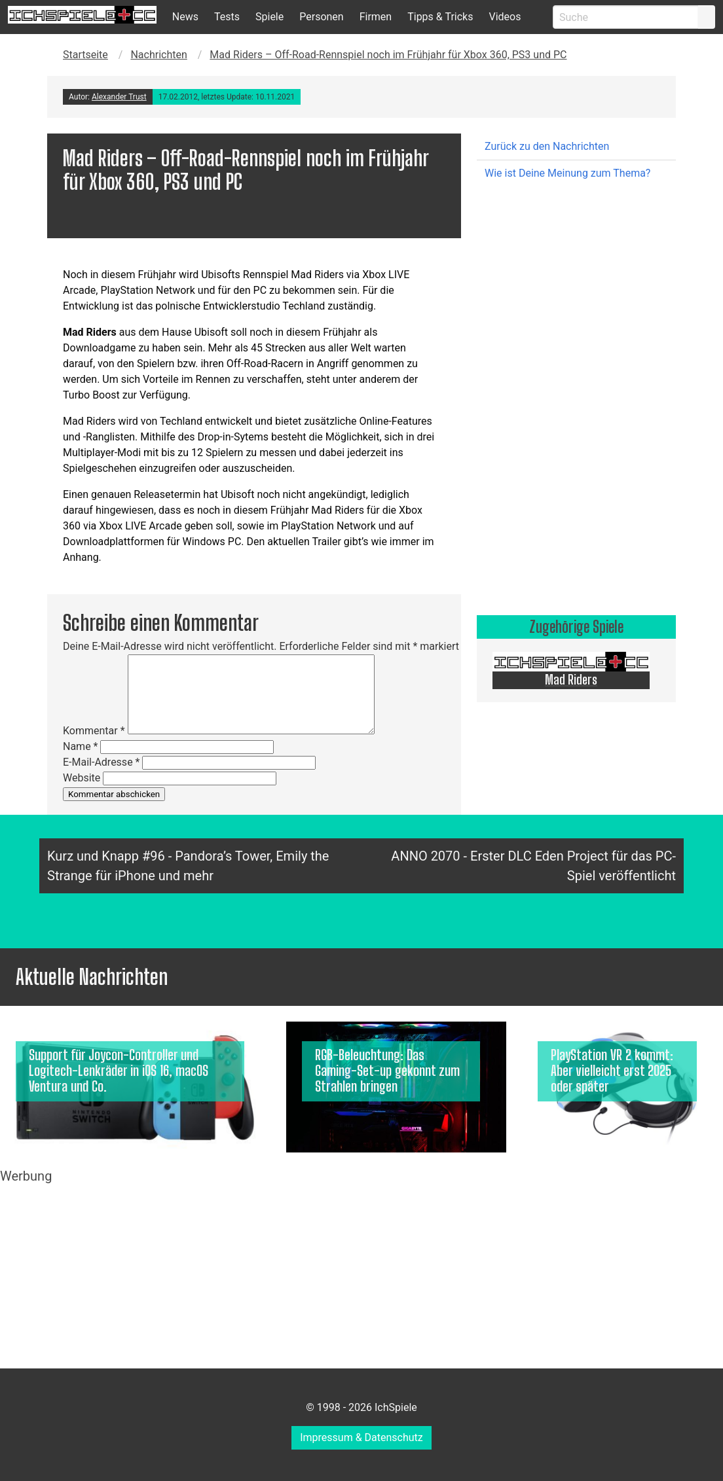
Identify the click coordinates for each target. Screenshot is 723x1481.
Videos (505, 16)
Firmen (376, 16)
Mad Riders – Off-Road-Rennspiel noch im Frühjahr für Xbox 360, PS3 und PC (388, 54)
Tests (227, 16)
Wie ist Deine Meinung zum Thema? (567, 173)
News (185, 16)
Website (81, 778)
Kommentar (94, 730)
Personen (321, 16)
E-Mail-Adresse (101, 762)
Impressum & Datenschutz (361, 1437)
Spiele (269, 16)
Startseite (85, 54)
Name (80, 746)
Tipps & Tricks (440, 16)
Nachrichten (158, 54)
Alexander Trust (119, 96)
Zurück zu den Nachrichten (547, 146)
